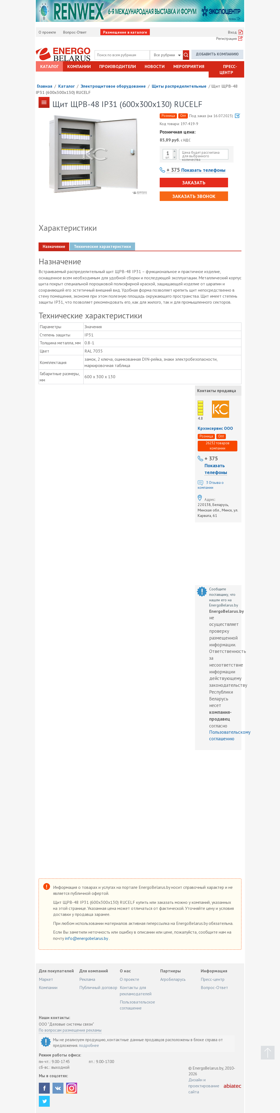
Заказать (193, 182)
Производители (117, 66)
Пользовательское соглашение (137, 1005)
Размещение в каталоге (125, 32)
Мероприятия (188, 66)
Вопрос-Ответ (74, 32)
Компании (79, 66)
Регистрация (226, 38)
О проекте (47, 32)
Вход (232, 32)
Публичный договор (98, 987)
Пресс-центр (228, 69)
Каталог (49, 66)
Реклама (87, 979)
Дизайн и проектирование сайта (203, 1086)
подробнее (89, 1045)
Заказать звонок (193, 196)
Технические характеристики (102, 246)
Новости (155, 66)
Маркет (46, 979)
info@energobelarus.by (87, 938)
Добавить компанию (217, 54)
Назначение (54, 246)
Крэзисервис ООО (215, 428)
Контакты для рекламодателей (135, 990)
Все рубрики (167, 54)
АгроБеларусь (173, 979)
